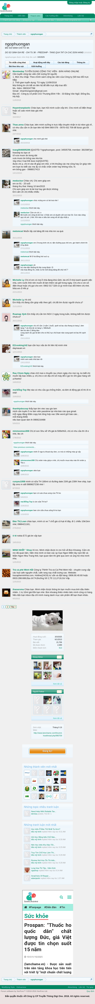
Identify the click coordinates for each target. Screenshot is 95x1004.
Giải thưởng (36, 66)
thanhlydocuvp (20, 408)
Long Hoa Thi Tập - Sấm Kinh (43, 868)
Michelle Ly (18, 280)
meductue (18, 180)
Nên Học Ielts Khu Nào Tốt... (43, 845)
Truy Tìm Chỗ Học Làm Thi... (43, 853)
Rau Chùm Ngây (21, 373)
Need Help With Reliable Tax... (43, 811)
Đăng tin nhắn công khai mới (69, 20)
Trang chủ (8, 16)
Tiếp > (13, 607)
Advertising (67, 16)
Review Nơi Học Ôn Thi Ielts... (43, 860)
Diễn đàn (21, 16)
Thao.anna (18, 124)
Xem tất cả (57, 684)
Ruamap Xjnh (20, 314)
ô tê (15, 535)
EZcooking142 (20, 345)
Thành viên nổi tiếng (11, 20)
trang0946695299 (21, 150)
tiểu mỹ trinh (36, 832)
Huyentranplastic (21, 108)
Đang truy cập (29, 20)
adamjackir (35, 878)
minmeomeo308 (21, 431)
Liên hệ (81, 16)
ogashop (34, 870)
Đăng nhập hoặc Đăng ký (79, 3)
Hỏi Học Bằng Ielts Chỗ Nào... (43, 837)
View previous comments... (24, 447)
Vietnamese (21, 987)
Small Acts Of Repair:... (40, 876)
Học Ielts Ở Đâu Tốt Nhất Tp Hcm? (45, 829)
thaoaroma (18, 589)
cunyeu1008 (19, 481)
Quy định (90, 991)
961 (59, 657)
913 (60, 648)
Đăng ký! (47, 750)
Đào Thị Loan (19, 521)
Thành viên (35, 16)
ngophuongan (27, 139)
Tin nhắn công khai (17, 62)
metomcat (18, 231)
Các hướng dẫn (51, 16)
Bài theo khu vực (16, 66)
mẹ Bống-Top (20, 390)
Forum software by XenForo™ (24, 991)
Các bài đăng (63, 62)
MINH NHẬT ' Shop (22, 550)
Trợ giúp (89, 987)
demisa (34, 814)
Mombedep (18, 71)
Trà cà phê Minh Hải (23, 570)
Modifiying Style (8, 987)
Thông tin (81, 62)
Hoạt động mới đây (41, 62)
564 (59, 692)
